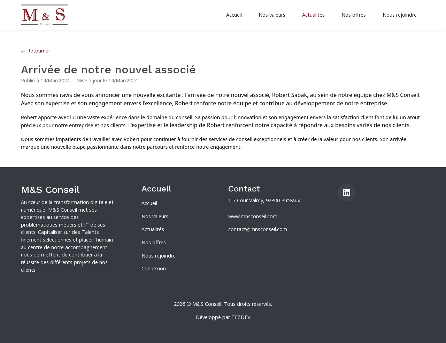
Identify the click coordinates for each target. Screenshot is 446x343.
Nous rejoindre (400, 14)
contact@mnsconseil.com (257, 229)
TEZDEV (241, 317)
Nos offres (353, 14)
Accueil (234, 14)
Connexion (153, 268)
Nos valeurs (272, 14)
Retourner (35, 50)
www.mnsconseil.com (252, 216)
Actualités (313, 14)
